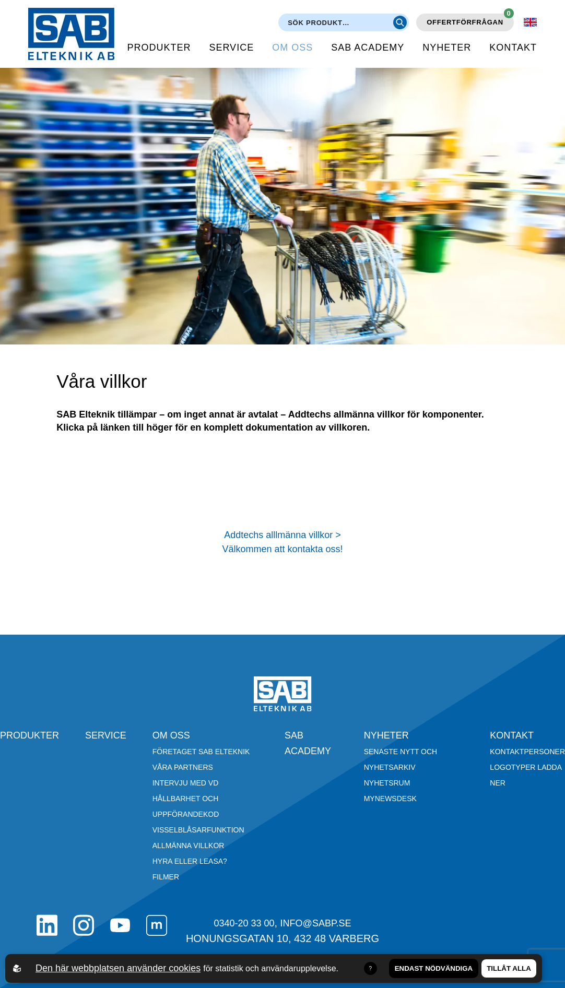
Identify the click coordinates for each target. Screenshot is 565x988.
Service (231, 47)
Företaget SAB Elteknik (201, 751)
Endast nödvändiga (434, 968)
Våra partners (182, 767)
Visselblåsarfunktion (198, 830)
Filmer (165, 877)
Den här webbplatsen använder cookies (118, 968)
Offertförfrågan (470, 20)
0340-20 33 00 (244, 923)
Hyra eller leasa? (189, 861)
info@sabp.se (315, 923)
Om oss (292, 47)
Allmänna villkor (188, 845)
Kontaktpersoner (527, 751)
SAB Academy (367, 47)
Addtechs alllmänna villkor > (282, 535)
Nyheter (446, 47)
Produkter (159, 47)
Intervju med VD (185, 783)
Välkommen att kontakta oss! (282, 549)
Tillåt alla (509, 968)
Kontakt (513, 47)
